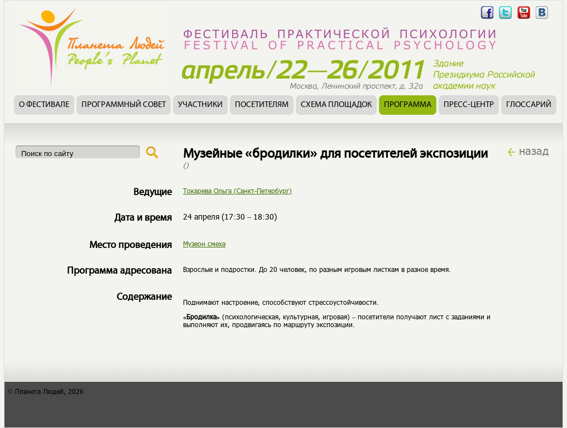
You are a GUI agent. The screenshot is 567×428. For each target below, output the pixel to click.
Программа (407, 105)
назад (534, 150)
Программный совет (123, 105)
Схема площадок (336, 105)
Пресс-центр (469, 105)
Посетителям (262, 105)
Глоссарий (528, 105)
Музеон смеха (204, 243)
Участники (200, 105)
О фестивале (44, 105)
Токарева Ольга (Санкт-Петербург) (237, 190)
